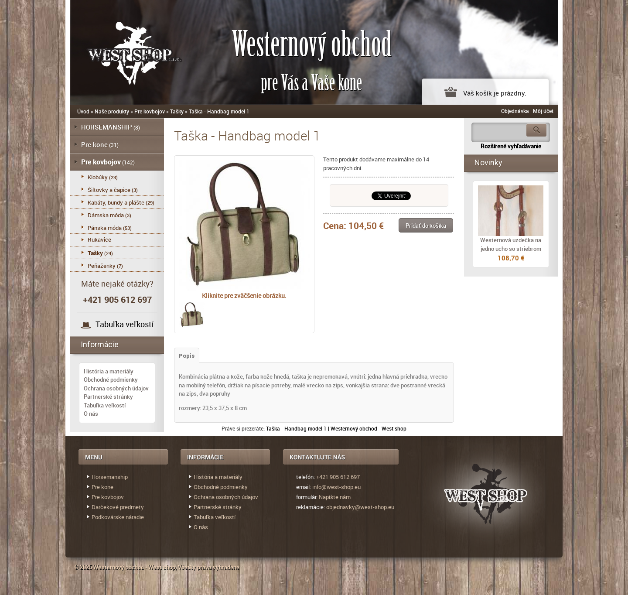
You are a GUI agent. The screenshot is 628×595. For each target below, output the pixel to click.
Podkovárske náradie (118, 517)
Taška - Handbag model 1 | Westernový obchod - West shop (336, 428)
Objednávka (515, 110)
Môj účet (543, 110)
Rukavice (99, 239)
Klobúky (98, 177)
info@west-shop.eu (336, 487)
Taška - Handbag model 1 (219, 111)
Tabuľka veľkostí (125, 324)
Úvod (83, 111)
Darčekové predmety (118, 507)
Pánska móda (105, 228)
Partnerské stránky (108, 396)
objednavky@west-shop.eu (360, 507)
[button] (426, 225)
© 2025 (83, 567)
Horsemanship (110, 477)
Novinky (488, 162)
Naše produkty (112, 111)
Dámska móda (106, 215)
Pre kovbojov (149, 111)
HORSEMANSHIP (106, 127)
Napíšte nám (335, 497)
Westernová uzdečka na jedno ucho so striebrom (510, 244)
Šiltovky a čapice (109, 190)
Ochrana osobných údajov (116, 388)
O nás (91, 413)
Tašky (177, 111)
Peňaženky (102, 266)
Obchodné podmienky (111, 379)
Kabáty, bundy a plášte (116, 202)
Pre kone (94, 144)
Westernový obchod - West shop (134, 567)
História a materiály (108, 371)
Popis (187, 355)
